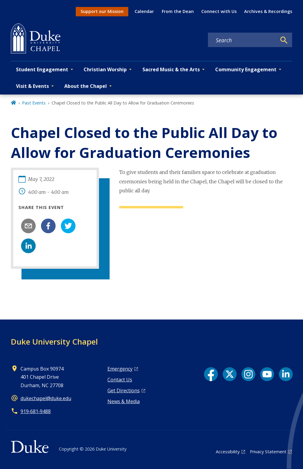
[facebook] (48, 225)
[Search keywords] (242, 40)
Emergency (119, 368)
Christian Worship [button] (105, 69)
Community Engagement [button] (245, 69)
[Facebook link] (211, 374)
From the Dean (178, 11)
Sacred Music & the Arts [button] (171, 69)
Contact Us (119, 379)
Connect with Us (219, 11)
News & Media (123, 401)
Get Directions (123, 390)
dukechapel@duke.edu (46, 398)
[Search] (284, 40)
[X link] (230, 374)
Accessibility (228, 452)
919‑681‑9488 (36, 411)
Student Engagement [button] (42, 69)
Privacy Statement (268, 452)
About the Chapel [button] (85, 86)
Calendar (144, 11)
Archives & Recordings (268, 11)
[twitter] (68, 225)
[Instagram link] (248, 374)
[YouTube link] (267, 374)
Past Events (34, 103)
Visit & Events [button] (32, 86)
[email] (28, 225)
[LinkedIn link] (286, 374)
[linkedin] (28, 245)
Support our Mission (102, 11)
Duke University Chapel (54, 341)
